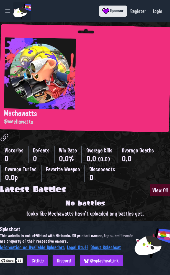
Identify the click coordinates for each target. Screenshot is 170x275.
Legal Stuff (77, 247)
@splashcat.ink (101, 260)
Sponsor (113, 10)
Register (138, 11)
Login (157, 11)
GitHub (38, 260)
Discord (64, 260)
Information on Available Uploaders (32, 247)
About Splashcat (106, 247)
